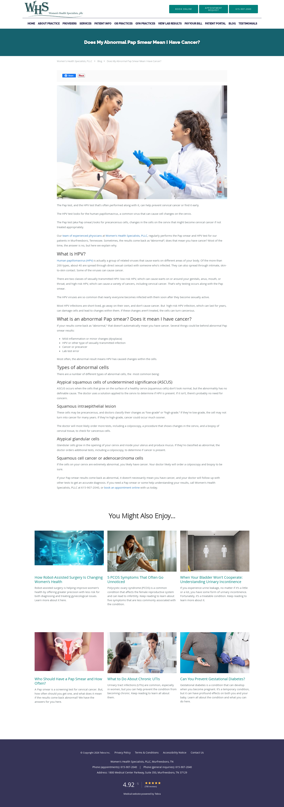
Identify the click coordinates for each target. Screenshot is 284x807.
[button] (213, 9)
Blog (99, 61)
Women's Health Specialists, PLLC (74, 61)
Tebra (158, 793)
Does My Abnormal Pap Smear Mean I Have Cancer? (134, 61)
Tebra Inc (105, 752)
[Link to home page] (48, 9)
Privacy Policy (122, 752)
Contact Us (197, 752)
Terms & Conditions (147, 752)
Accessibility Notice (174, 752)
